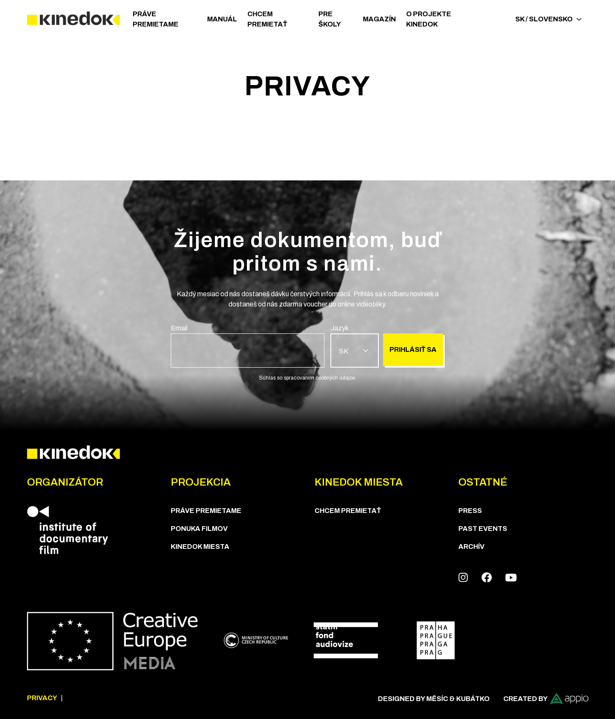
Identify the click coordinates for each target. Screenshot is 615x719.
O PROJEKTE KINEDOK (428, 19)
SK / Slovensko (548, 19)
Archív (471, 546)
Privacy (42, 697)
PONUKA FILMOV (199, 528)
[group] (248, 345)
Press (470, 510)
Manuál (222, 19)
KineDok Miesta (200, 546)
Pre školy (329, 19)
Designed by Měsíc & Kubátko (434, 698)
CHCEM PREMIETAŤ (267, 19)
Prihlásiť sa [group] (413, 349)
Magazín (379, 19)
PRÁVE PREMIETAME (155, 19)
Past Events (482, 528)
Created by (545, 698)
